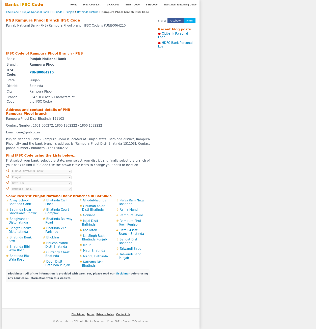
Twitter (190, 20)
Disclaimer (78, 314)
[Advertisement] (78, 39)
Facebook (175, 20)
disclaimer (122, 273)
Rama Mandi (129, 209)
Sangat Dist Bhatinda (128, 241)
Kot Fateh (90, 230)
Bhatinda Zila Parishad (55, 230)
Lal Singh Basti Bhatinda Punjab (94, 237)
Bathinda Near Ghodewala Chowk (23, 211)
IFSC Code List (91, 4)
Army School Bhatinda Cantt (20, 202)
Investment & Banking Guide (180, 4)
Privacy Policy (105, 314)
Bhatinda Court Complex (57, 211)
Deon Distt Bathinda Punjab (57, 263)
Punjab (69, 11)
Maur (87, 245)
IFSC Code (12, 11)
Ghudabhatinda (94, 200)
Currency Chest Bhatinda (57, 254)
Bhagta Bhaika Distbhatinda (20, 230)
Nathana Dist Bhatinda (92, 263)
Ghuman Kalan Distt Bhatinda (93, 207)
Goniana (89, 215)
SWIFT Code (132, 4)
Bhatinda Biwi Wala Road (19, 257)
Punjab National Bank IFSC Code (42, 11)
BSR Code (152, 4)
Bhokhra (52, 237)
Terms (90, 314)
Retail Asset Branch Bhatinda (131, 232)
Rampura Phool (131, 215)
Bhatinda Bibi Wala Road (19, 248)
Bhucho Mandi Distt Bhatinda (56, 245)
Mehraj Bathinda (95, 256)
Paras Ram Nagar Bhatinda (132, 202)
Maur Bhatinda (94, 251)
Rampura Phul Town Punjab (130, 222)
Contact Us (123, 314)
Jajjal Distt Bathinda (90, 222)
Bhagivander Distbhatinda (19, 220)
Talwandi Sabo (130, 249)
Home (74, 4)
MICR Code (112, 4)
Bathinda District (87, 11)
